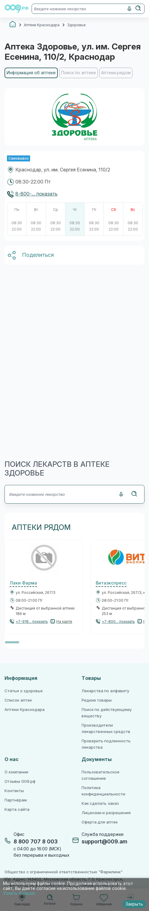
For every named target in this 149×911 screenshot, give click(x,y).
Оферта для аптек (100, 822)
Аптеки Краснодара (25, 709)
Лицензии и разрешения (106, 813)
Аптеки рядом (116, 72)
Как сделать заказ (100, 803)
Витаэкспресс (111, 583)
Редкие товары (97, 700)
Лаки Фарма (23, 583)
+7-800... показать (118, 622)
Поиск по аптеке (78, 72)
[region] (74, 75)
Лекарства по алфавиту (105, 691)
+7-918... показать (32, 622)
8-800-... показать (36, 193)
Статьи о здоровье (24, 691)
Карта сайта (17, 809)
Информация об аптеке (31, 72)
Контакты (14, 790)
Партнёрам (16, 800)
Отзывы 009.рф (20, 781)
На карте (64, 622)
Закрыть (134, 904)
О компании (16, 772)
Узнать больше (19, 893)
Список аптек (18, 700)
